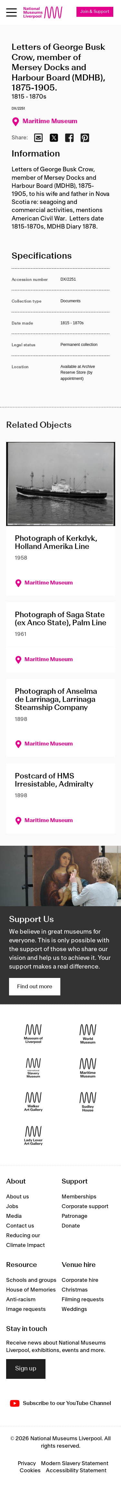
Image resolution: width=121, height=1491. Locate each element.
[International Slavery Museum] (33, 1068)
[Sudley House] (88, 1102)
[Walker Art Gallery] (33, 1102)
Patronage (74, 1216)
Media (14, 1216)
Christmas (75, 1290)
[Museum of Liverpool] (33, 1034)
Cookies (30, 1471)
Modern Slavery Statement (74, 1463)
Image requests (26, 1309)
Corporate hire (80, 1280)
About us (17, 1197)
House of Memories (31, 1290)
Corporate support (85, 1206)
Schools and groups (31, 1280)
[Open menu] (11, 12)
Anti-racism (20, 1300)
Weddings (74, 1309)
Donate (71, 1226)
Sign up (25, 1369)
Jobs (12, 1206)
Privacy (27, 1463)
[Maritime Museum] (88, 1068)
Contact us (20, 1226)
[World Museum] (88, 1034)
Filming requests (83, 1300)
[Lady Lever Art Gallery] (33, 1136)
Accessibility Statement (76, 1471)
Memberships (79, 1197)
